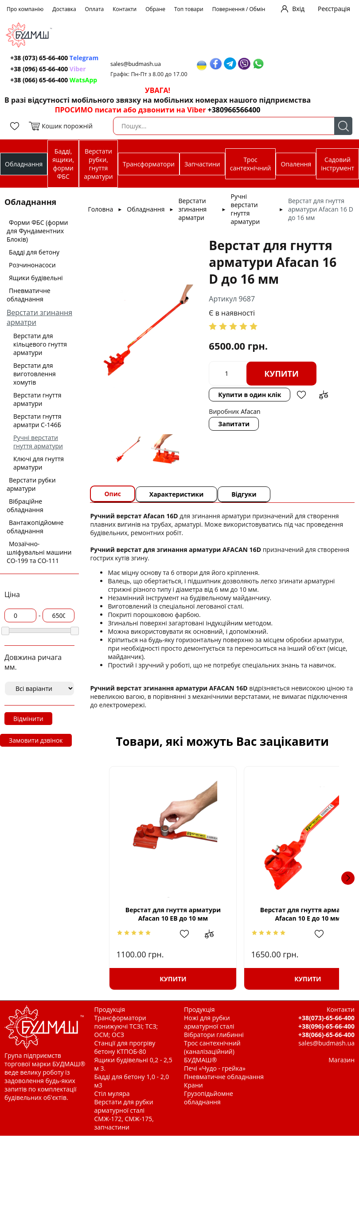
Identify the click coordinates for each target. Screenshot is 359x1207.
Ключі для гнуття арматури (38, 463)
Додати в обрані (301, 394)
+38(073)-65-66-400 (326, 1018)
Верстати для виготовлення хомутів (34, 373)
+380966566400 (234, 110)
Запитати (234, 424)
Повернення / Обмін (238, 9)
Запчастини (202, 164)
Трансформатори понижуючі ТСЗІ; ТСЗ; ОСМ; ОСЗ (126, 1026)
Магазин (341, 1060)
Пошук (343, 126)
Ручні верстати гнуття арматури (38, 441)
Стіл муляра (112, 1093)
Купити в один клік (250, 394)
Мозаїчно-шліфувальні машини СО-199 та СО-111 (39, 552)
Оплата (94, 9)
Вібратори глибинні (214, 1034)
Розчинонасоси (32, 265)
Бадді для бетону (34, 252)
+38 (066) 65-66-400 (54, 80)
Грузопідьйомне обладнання (208, 1097)
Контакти (125, 9)
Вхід (298, 8)
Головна (100, 209)
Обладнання (24, 164)
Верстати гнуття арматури (37, 399)
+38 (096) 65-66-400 (48, 69)
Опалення (296, 164)
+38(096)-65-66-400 (326, 1026)
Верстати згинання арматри (193, 209)
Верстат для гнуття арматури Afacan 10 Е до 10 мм (280, 914)
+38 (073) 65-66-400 (55, 58)
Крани (193, 1085)
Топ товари (188, 9)
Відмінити (28, 718)
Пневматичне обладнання (29, 294)
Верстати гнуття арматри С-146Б (37, 420)
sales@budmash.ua (138, 64)
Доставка (64, 9)
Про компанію (25, 9)
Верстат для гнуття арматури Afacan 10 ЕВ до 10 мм (163, 914)
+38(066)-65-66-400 (326, 1034)
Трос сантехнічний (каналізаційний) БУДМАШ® (212, 1051)
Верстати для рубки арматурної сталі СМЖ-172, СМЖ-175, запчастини (124, 1114)
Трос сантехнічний (250, 163)
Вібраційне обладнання (25, 505)
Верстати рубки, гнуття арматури (98, 164)
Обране (155, 9)
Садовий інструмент (337, 163)
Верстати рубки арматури (31, 484)
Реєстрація (334, 8)
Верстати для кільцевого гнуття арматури (40, 344)
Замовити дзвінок (36, 740)
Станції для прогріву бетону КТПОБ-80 (125, 1047)
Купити (282, 373)
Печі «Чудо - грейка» (215, 1068)
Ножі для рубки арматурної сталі (209, 1022)
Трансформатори (149, 164)
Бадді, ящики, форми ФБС (63, 164)
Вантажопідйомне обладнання (35, 526)
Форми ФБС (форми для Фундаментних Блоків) (37, 230)
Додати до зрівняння (324, 394)
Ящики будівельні (36, 278)
